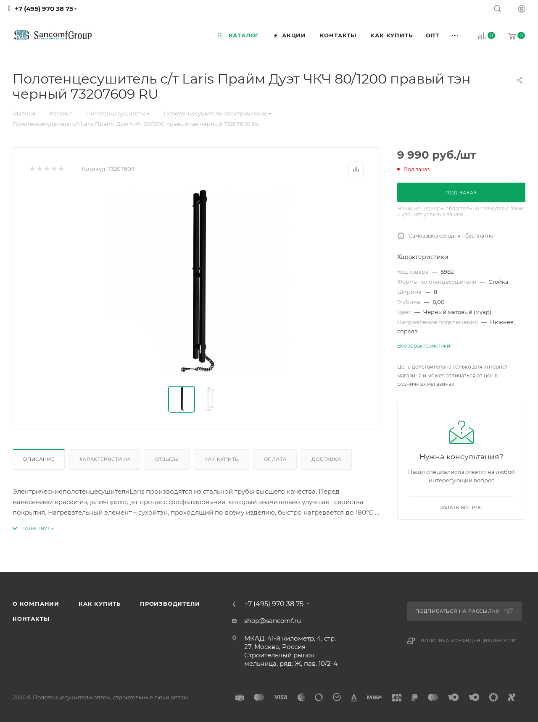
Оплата (275, 459)
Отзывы (167, 459)
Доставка (326, 459)
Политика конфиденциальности (468, 641)
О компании (36, 603)
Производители (170, 603)
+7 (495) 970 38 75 (44, 9)
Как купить (221, 459)
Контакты (31, 618)
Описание (38, 459)
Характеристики (104, 459)
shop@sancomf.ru (272, 621)
